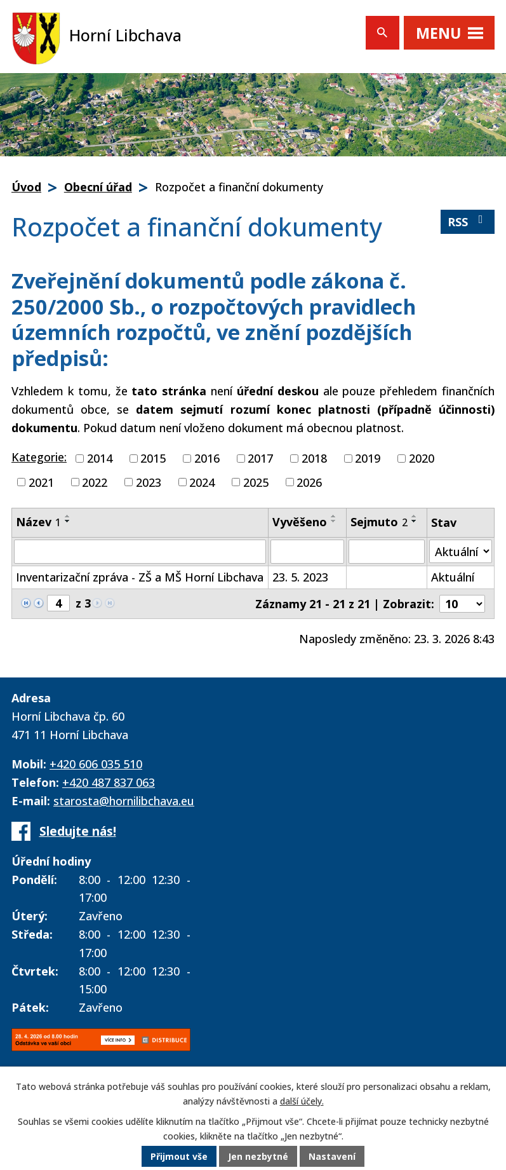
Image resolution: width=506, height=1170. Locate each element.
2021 (41, 481)
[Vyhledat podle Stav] (460, 551)
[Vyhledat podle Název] (140, 552)
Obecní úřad (98, 186)
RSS (468, 221)
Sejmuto (379, 521)
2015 (153, 458)
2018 (314, 458)
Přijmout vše (179, 1157)
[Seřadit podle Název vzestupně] (68, 516)
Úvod (26, 186)
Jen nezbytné (258, 1157)
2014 (99, 458)
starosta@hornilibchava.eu (123, 800)
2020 (421, 458)
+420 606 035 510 (96, 764)
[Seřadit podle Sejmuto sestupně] (415, 521)
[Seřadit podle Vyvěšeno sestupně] (334, 521)
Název (38, 521)
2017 (260, 458)
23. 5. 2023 (300, 577)
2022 (94, 481)
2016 (207, 458)
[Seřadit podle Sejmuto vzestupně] (415, 516)
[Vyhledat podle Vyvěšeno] (307, 552)
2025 (256, 481)
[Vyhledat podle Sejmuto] (387, 552)
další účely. (302, 1102)
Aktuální (452, 577)
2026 (309, 481)
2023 (148, 481)
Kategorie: (39, 457)
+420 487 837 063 (108, 782)
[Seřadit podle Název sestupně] (68, 521)
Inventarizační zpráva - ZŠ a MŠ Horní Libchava (139, 577)
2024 (202, 481)
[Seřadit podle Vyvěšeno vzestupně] (334, 516)
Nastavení (332, 1157)
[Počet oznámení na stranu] (462, 604)
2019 (367, 458)
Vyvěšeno (299, 521)
